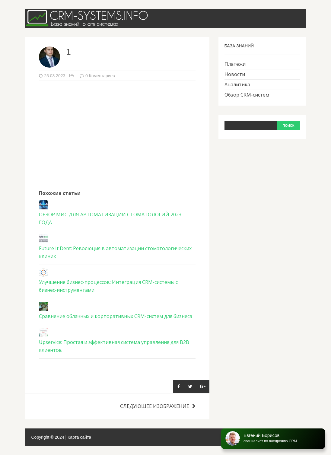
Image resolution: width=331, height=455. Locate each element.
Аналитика (237, 84)
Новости (234, 74)
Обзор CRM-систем (246, 94)
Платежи (235, 64)
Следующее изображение (158, 406)
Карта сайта (79, 437)
